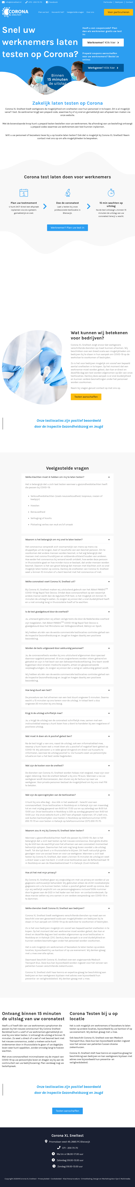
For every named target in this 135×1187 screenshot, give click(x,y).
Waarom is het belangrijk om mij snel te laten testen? (54, 539)
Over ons (90, 12)
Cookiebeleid (56, 1179)
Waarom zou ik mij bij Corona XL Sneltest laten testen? (54, 830)
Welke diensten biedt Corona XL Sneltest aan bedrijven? (54, 908)
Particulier (107, 2)
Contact (129, 2)
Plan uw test (43, 12)
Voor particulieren (118, 12)
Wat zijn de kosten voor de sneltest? (44, 765)
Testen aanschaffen (86, 396)
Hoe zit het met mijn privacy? (40, 872)
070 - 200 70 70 (35, 2)
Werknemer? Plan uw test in (67, 227)
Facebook (53, 2)
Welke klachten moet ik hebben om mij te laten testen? (54, 477)
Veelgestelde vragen (75, 12)
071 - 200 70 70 (70, 1147)
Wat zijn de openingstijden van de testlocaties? (50, 794)
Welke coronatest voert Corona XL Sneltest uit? (50, 581)
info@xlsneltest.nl (13, 2)
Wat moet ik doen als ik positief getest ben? (48, 736)
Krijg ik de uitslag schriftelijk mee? (43, 713)
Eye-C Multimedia (122, 1179)
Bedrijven (119, 2)
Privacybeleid (43, 1179)
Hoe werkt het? (58, 12)
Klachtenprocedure (71, 1179)
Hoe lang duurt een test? (38, 690)
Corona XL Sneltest (28, 1179)
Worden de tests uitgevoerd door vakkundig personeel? (54, 648)
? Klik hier (103, 42)
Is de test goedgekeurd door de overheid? (47, 611)
